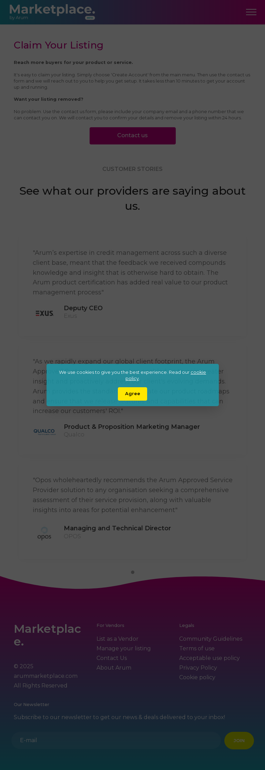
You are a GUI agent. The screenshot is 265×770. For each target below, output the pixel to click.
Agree (132, 393)
